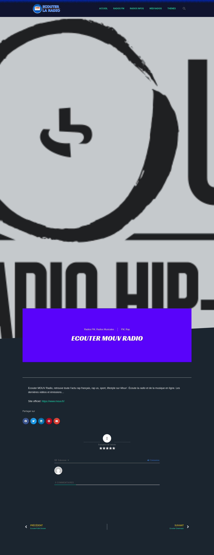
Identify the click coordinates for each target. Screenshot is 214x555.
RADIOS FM (118, 8)
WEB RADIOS (155, 8)
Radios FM (89, 329)
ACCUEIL (103, 8)
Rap (128, 329)
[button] (184, 8)
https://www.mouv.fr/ (53, 401)
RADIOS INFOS (137, 8)
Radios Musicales (105, 329)
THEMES (171, 8)
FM (122, 329)
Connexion (153, 460)
